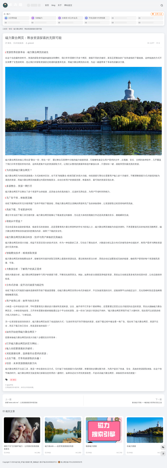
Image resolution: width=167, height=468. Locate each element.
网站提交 (68, 5)
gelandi (30, 43)
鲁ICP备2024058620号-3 (48, 462)
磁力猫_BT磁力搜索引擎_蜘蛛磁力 (27, 462)
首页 (47, 5)
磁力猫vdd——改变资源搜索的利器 (59, 446)
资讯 (10, 29)
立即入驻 (157, 14)
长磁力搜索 (131, 446)
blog (53, 5)
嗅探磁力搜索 (91, 446)
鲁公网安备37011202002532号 (70, 462)
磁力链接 (80, 160)
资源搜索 (28, 176)
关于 (60, 5)
